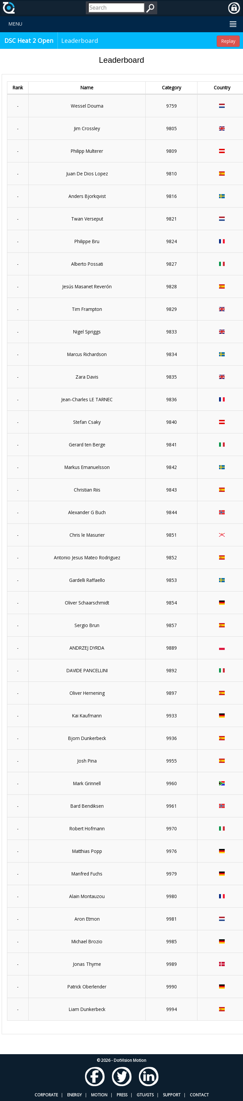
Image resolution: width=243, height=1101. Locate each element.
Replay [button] (228, 41)
